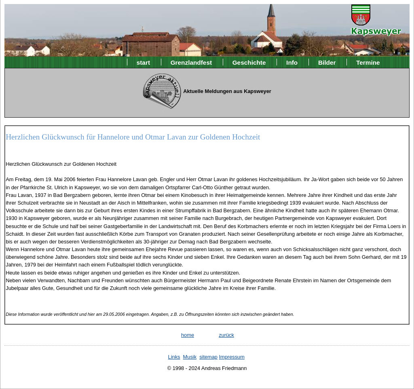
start (143, 62)
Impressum (232, 357)
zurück (226, 335)
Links (174, 357)
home (187, 335)
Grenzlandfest (191, 62)
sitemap (208, 357)
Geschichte (249, 62)
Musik (189, 357)
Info (292, 62)
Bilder (327, 62)
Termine (368, 62)
